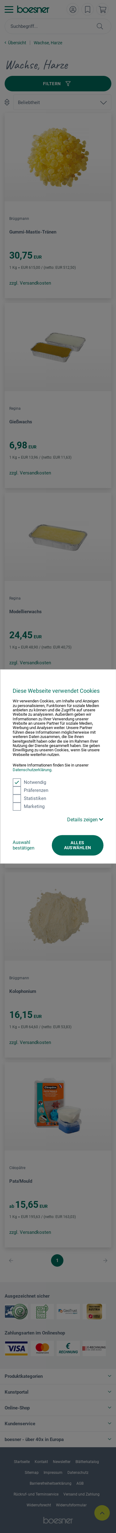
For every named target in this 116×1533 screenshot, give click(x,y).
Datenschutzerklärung (32, 769)
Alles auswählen (77, 845)
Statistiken (29, 798)
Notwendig (29, 782)
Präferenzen (30, 790)
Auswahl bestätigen (23, 845)
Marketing (29, 806)
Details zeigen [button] (85, 820)
